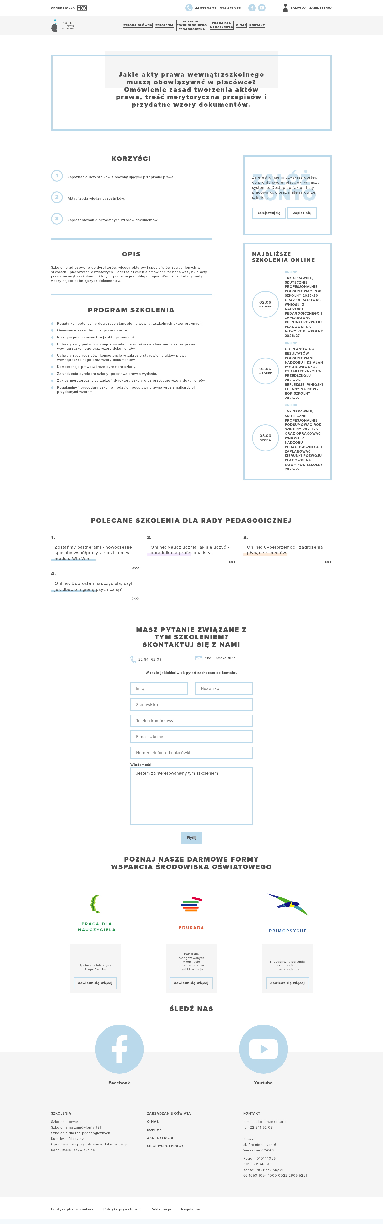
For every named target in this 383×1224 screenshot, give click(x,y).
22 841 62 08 (149, 662)
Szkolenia (169, 26)
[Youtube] (262, 7)
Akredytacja (160, 1141)
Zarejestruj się (269, 216)
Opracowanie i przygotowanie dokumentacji (89, 1147)
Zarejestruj (320, 7)
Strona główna (139, 26)
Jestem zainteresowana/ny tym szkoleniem (191, 799)
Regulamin (190, 1212)
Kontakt (273, 26)
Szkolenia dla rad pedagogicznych (80, 1136)
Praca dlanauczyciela (231, 26)
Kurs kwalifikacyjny (67, 1141)
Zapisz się (302, 216)
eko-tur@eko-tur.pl (221, 661)
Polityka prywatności (122, 1212)
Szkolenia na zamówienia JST (76, 1130)
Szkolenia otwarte (66, 1124)
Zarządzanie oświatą (169, 1116)
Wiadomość (140, 767)
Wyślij (191, 840)
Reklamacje (161, 1212)
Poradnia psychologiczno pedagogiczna (199, 26)
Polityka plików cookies (72, 1212)
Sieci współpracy (165, 1149)
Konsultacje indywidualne (73, 1152)
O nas (254, 26)
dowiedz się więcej (95, 986)
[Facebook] (252, 7)
